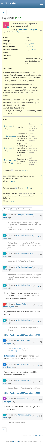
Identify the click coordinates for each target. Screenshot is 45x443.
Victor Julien (29, 43)
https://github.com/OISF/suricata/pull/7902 (22, 393)
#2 (41, 236)
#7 (41, 321)
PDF (36, 436)
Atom (41, 436)
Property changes (24, 209)
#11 (40, 400)
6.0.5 (26, 49)
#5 (41, 286)
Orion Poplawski (22, 398)
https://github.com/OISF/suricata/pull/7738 (22, 335)
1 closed (24, 170)
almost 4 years (9, 307)
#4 (41, 268)
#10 (40, 381)
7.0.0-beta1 (29, 46)
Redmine (15, 441)
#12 (40, 416)
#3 (41, 254)
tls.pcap (14, 351)
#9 (41, 365)
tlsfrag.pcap (16, 348)
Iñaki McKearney (23, 340)
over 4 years (33, 30)
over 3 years (17, 32)
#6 (41, 305)
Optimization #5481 (25, 194)
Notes (13, 209)
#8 (41, 342)
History (6, 209)
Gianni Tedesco (23, 30)
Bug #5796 (7, 176)
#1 (41, 216)
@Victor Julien (9, 356)
